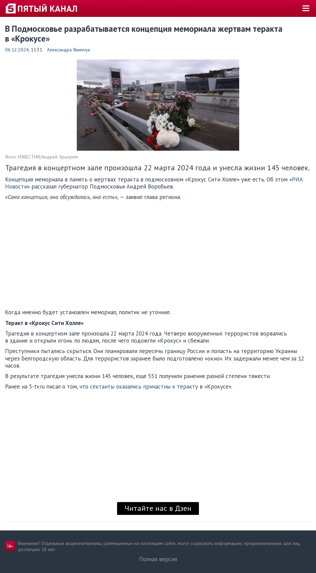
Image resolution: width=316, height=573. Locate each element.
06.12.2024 (17, 50)
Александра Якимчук (68, 50)
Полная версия (158, 559)
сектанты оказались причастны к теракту (145, 386)
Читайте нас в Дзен (158, 508)
